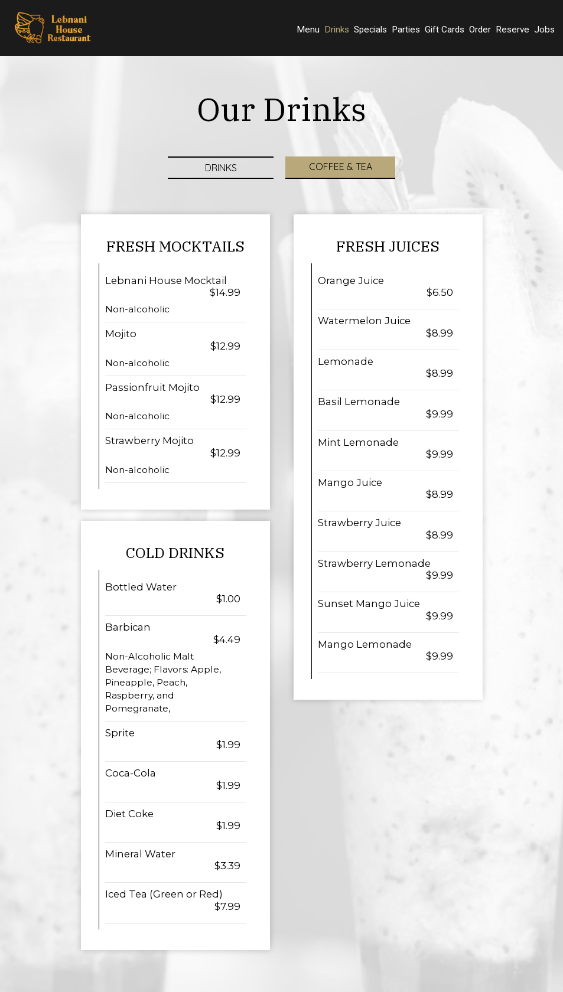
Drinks (336, 29)
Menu (308, 29)
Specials (370, 29)
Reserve (512, 29)
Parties (406, 29)
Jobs (544, 29)
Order (480, 29)
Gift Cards (444, 29)
